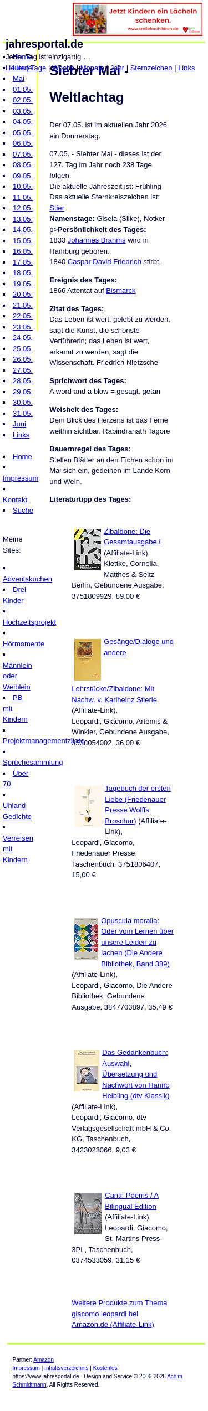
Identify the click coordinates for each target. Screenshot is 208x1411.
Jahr (117, 68)
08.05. (23, 165)
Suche (23, 510)
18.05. (23, 273)
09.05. (23, 176)
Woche (63, 68)
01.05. (23, 89)
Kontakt (15, 500)
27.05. (23, 370)
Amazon (43, 1360)
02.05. (23, 100)
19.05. (23, 284)
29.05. (23, 392)
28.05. (23, 381)
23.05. (23, 327)
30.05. (23, 402)
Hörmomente (23, 644)
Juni (19, 424)
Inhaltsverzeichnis (66, 1368)
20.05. (23, 294)
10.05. (23, 186)
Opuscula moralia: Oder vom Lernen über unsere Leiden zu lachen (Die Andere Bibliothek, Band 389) (137, 942)
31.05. (23, 413)
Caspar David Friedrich (104, 262)
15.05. (23, 240)
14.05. (23, 229)
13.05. (23, 219)
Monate (92, 68)
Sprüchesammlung (33, 762)
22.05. (23, 316)
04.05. (23, 121)
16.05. (23, 251)
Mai (18, 78)
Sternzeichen (151, 68)
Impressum (20, 478)
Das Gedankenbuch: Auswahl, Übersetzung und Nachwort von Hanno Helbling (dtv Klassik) (135, 1074)
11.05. (23, 197)
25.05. (23, 348)
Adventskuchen (27, 579)
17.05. (23, 262)
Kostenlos (105, 1368)
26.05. (23, 359)
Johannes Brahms (97, 240)
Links (186, 68)
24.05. (23, 337)
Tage (38, 68)
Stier (56, 208)
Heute (15, 68)
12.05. (23, 208)
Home (22, 456)
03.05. (23, 111)
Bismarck (120, 290)
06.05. (23, 143)
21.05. (23, 305)
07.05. (23, 154)
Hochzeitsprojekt (29, 622)
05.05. (23, 132)
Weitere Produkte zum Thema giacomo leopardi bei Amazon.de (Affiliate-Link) (119, 1313)
